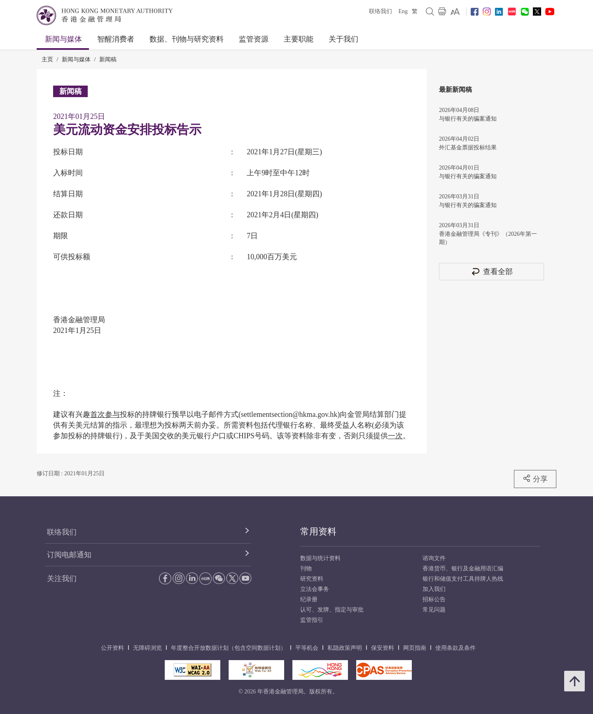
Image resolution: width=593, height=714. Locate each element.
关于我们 (343, 39)
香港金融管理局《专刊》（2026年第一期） (488, 238)
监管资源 (253, 39)
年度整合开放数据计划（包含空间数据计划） (228, 648)
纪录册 (309, 599)
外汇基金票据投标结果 (468, 147)
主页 (47, 59)
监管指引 (311, 620)
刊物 (306, 568)
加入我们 (434, 589)
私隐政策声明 (344, 648)
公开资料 (112, 648)
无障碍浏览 (147, 648)
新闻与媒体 (63, 39)
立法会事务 (314, 589)
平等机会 (306, 648)
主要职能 (298, 39)
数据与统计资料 (320, 558)
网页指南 (414, 648)
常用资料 (318, 531)
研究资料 (311, 579)
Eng (403, 11)
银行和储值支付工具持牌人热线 (463, 579)
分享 (535, 478)
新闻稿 (108, 59)
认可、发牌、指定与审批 (332, 610)
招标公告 (434, 599)
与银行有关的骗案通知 (468, 119)
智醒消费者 (115, 39)
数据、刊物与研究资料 (186, 39)
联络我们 (380, 11)
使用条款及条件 (455, 648)
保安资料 (382, 648)
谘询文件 (434, 558)
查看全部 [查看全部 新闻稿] (492, 271)
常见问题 (434, 610)
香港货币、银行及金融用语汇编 (463, 568)
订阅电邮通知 (69, 555)
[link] (455, 11)
